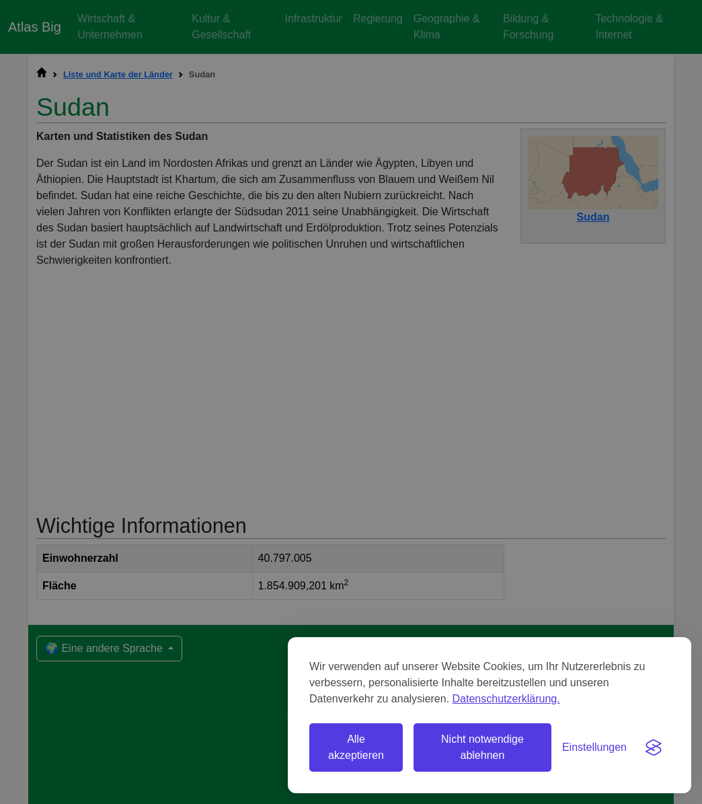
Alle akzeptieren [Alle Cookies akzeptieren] (356, 747)
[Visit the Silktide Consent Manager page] (653, 747)
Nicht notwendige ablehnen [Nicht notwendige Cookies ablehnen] (482, 747)
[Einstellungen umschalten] (594, 747)
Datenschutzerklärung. (506, 698)
